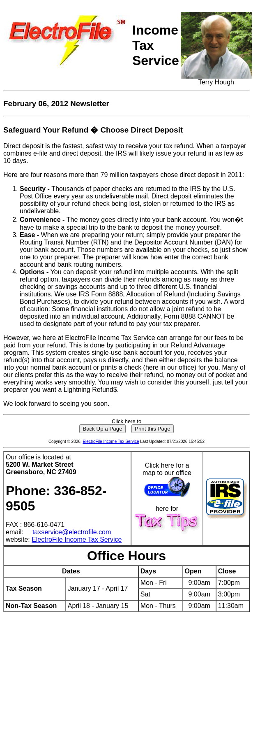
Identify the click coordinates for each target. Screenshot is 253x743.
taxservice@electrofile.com (71, 532)
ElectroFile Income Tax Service (111, 441)
